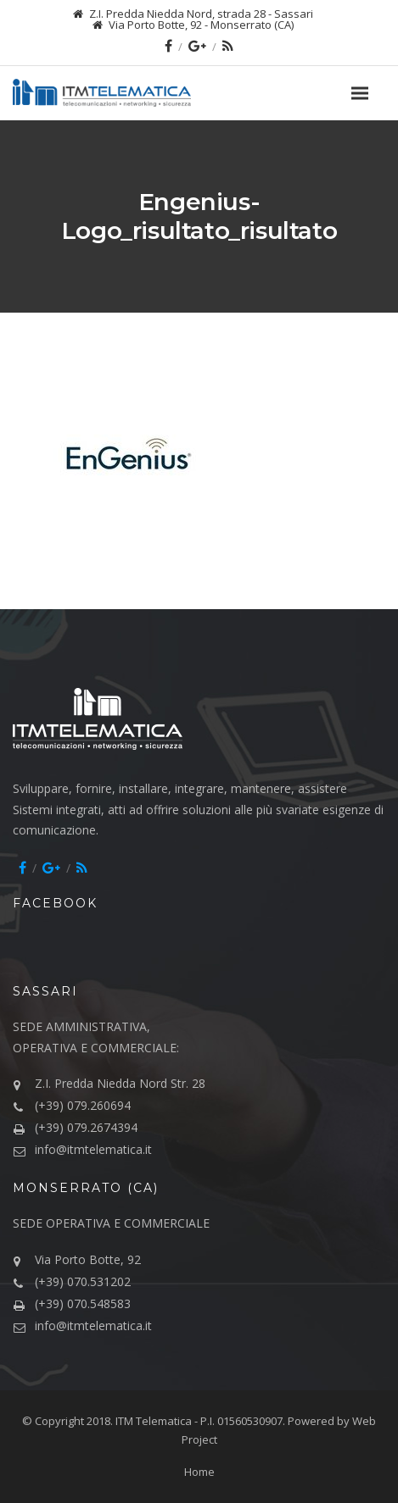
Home (199, 1471)
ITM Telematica (153, 1420)
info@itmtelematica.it (93, 1149)
